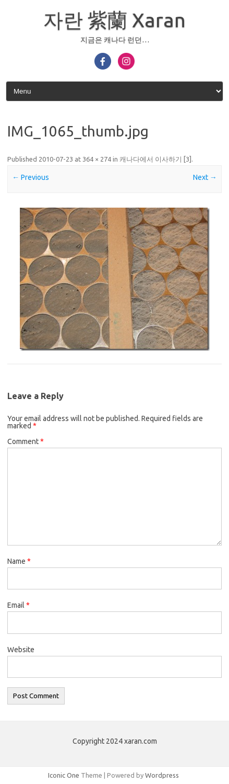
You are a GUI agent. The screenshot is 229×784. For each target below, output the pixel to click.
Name (19, 561)
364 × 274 (96, 159)
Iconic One (63, 775)
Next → (205, 177)
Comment (25, 441)
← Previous (30, 177)
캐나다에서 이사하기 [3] (155, 159)
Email (18, 605)
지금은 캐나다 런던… (114, 40)
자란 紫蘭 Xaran (114, 20)
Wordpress (162, 775)
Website (20, 649)
